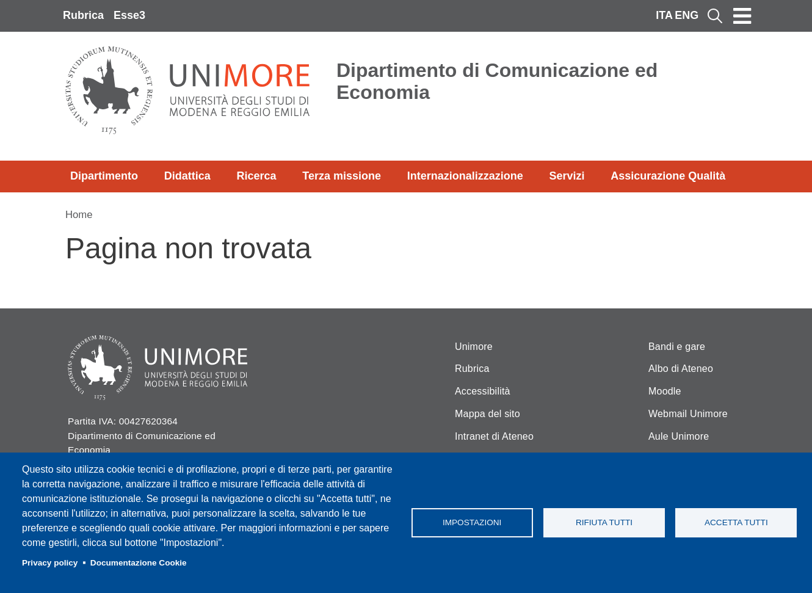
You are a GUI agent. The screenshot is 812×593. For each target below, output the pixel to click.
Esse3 (129, 15)
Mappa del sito (487, 414)
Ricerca (256, 176)
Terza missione (341, 176)
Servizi (566, 176)
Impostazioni (472, 522)
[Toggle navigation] (742, 15)
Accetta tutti (736, 522)
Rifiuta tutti (604, 522)
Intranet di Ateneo (494, 436)
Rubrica (83, 15)
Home (79, 214)
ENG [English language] (686, 15)
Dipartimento (104, 176)
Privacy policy (50, 562)
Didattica (187, 176)
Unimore (474, 346)
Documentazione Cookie (138, 562)
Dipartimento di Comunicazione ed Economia (497, 81)
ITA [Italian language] (664, 15)
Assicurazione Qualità (668, 176)
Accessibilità (482, 391)
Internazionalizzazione (465, 176)
